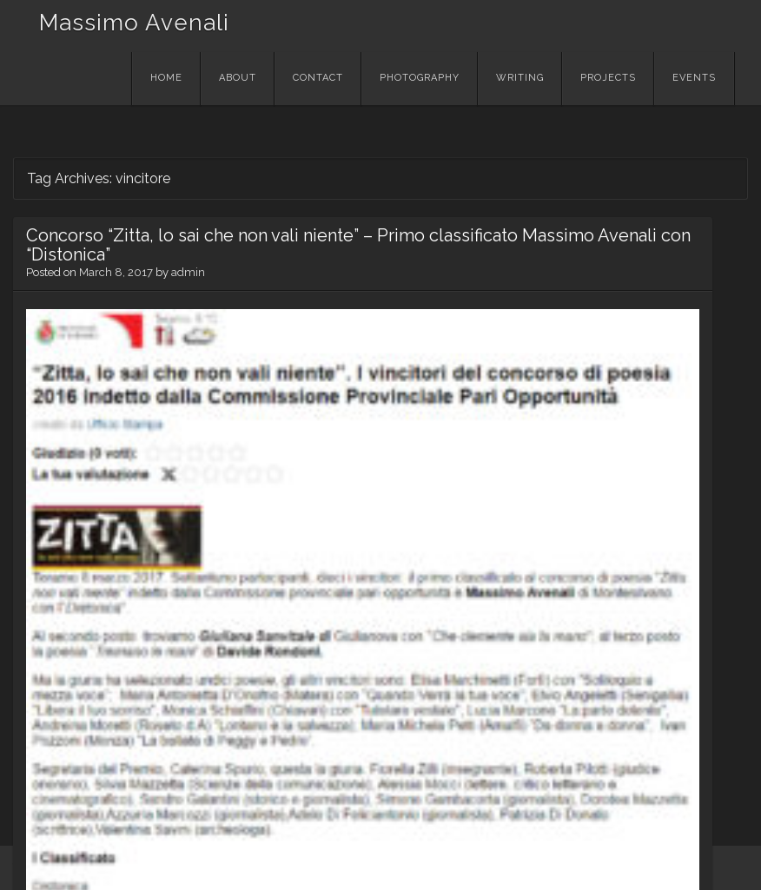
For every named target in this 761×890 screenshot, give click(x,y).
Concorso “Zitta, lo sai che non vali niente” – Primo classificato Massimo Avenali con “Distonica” (124, 264)
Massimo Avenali (134, 23)
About (237, 77)
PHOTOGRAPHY (420, 77)
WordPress (44, 867)
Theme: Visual (119, 867)
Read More (64, 745)
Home (166, 77)
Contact (318, 77)
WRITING (520, 77)
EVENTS (694, 77)
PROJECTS (608, 77)
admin (188, 310)
